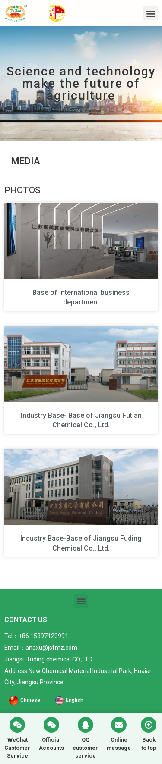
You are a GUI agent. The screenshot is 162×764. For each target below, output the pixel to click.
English (74, 700)
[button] (150, 13)
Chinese (30, 700)
